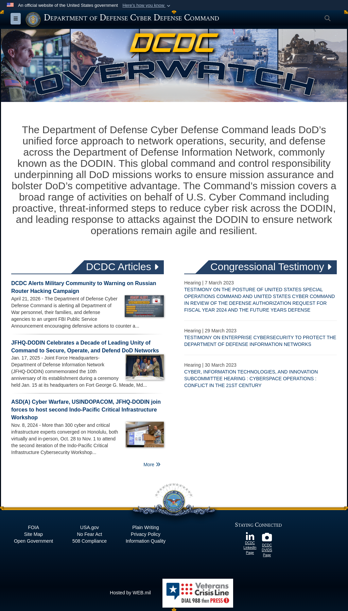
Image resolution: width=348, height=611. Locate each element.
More (151, 464)
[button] (147, 5)
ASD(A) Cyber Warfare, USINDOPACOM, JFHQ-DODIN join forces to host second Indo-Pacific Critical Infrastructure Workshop (86, 409)
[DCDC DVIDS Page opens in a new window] (267, 539)
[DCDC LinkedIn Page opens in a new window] (250, 535)
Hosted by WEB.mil (130, 592)
